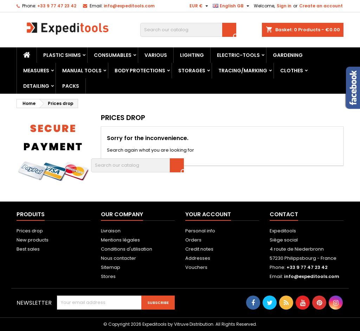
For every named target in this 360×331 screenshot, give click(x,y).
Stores (108, 276)
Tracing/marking (242, 70)
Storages (191, 70)
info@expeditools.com (129, 6)
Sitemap (110, 267)
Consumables (112, 55)
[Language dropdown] (232, 6)
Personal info (200, 230)
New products (33, 240)
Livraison (111, 230)
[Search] (188, 30)
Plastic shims (62, 55)
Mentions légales (120, 240)
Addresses (197, 258)
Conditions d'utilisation (126, 249)
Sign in (284, 6)
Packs (70, 86)
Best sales (28, 249)
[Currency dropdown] (199, 6)
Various (155, 55)
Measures (36, 70)
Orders (193, 240)
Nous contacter (118, 258)
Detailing (36, 86)
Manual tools (82, 70)
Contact (284, 214)
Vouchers (196, 267)
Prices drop (30, 230)
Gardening (288, 55)
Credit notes (199, 249)
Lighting (192, 55)
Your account (208, 214)
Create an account (321, 6)
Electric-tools (238, 55)
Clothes (291, 70)
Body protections (140, 70)
